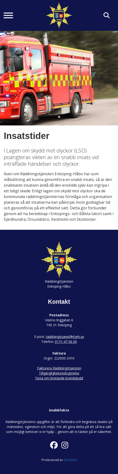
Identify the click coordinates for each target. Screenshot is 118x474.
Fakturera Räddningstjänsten (59, 368)
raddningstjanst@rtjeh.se (65, 336)
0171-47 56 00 (66, 341)
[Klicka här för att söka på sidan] (107, 15)
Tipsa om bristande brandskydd (59, 378)
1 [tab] (59, 117)
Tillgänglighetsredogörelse (59, 373)
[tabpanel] (59, 78)
